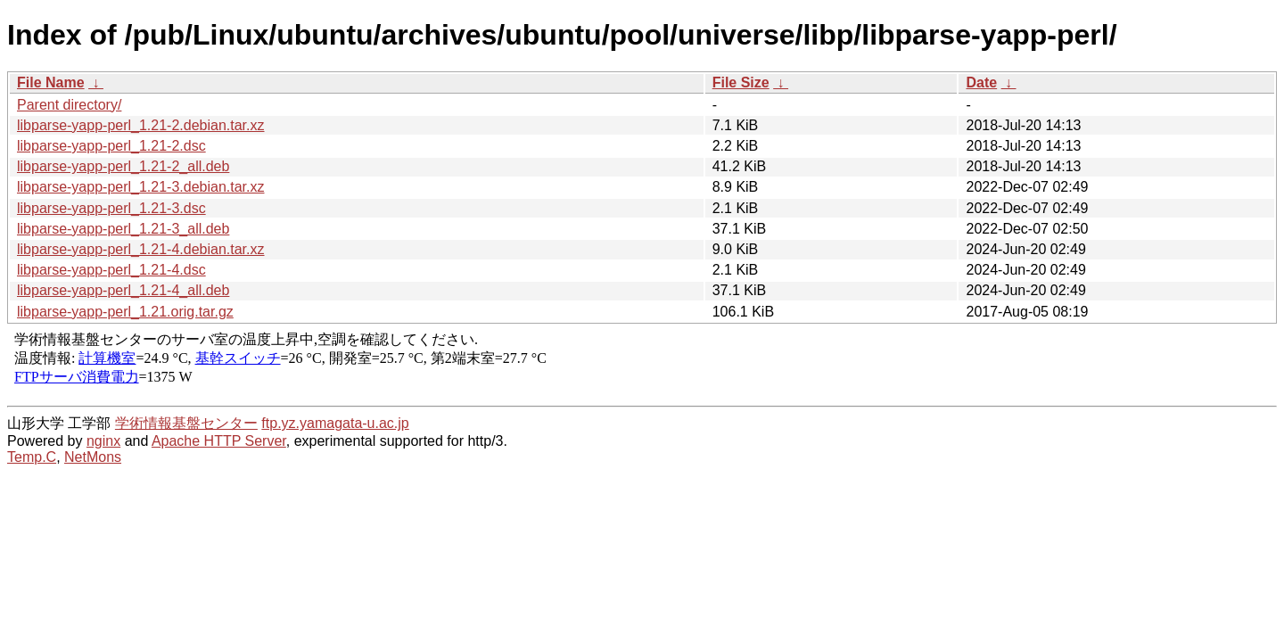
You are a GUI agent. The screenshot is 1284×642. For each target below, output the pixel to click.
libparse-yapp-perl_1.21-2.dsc (111, 145)
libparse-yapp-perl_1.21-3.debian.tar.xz (141, 186)
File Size (741, 82)
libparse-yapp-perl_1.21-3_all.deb (123, 228)
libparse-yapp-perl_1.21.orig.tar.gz (125, 311)
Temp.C (31, 457)
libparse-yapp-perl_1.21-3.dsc (111, 208)
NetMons (92, 457)
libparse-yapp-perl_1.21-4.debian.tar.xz (141, 249)
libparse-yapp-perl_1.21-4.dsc (111, 269)
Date (981, 82)
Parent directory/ (69, 104)
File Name (51, 82)
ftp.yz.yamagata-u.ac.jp (334, 423)
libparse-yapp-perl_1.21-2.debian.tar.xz (141, 125)
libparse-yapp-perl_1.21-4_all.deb (123, 290)
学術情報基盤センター (186, 423)
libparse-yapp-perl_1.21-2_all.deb (123, 166)
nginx (103, 441)
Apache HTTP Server (219, 441)
